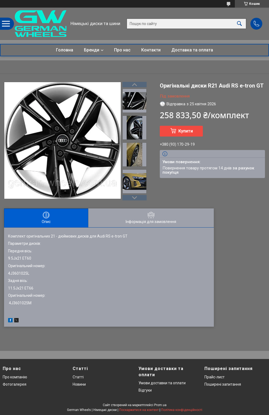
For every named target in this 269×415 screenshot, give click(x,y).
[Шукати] (239, 24)
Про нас (122, 50)
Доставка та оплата (192, 50)
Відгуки (145, 390)
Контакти (151, 50)
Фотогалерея (14, 384)
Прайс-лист (214, 377)
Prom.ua (160, 405)
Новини (79, 384)
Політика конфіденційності (181, 410)
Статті (78, 377)
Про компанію (15, 377)
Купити (185, 131)
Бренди (91, 50)
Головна (64, 50)
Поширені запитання (222, 384)
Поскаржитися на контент (139, 410)
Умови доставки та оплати (162, 383)
